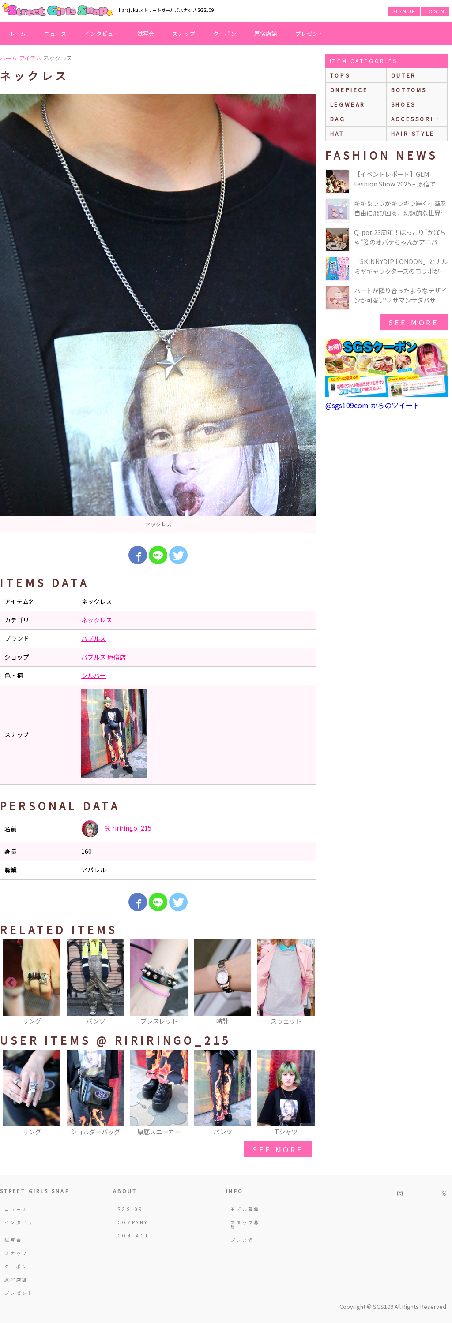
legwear (347, 104)
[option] (158, 313)
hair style (413, 133)
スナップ (184, 33)
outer (403, 75)
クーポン (225, 33)
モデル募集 (245, 1209)
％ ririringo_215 (116, 829)
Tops (340, 75)
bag (338, 119)
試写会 (146, 33)
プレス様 (242, 1240)
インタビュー (101, 33)
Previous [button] (11, 983)
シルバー (93, 675)
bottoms (409, 89)
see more (277, 1149)
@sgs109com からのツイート (372, 405)
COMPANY (132, 1222)
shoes (403, 104)
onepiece (349, 89)
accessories (417, 119)
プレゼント (309, 33)
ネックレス (96, 619)
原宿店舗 (266, 33)
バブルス (93, 638)
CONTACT (133, 1235)
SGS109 (130, 1209)
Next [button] (305, 983)
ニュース (55, 33)
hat (337, 133)
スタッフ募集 (245, 1224)
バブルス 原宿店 (103, 656)
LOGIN (435, 11)
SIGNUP (403, 11)
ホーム (17, 33)
